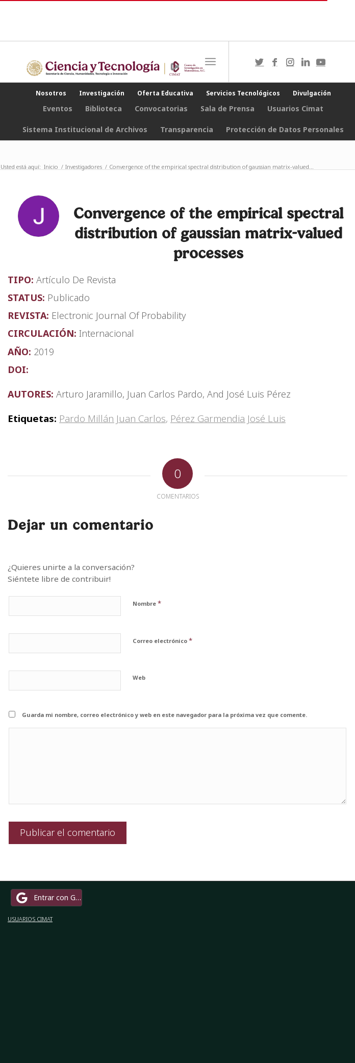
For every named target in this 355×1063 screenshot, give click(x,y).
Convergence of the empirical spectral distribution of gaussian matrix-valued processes (208, 233)
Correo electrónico (162, 640)
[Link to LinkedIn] (305, 62)
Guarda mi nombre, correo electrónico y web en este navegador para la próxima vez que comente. (164, 715)
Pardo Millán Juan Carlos (112, 418)
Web (139, 677)
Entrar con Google (48, 897)
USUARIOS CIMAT (30, 919)
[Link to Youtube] (320, 62)
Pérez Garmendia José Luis (228, 418)
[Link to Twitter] (259, 62)
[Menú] (210, 62)
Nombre (147, 603)
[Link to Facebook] (275, 62)
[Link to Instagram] (290, 62)
